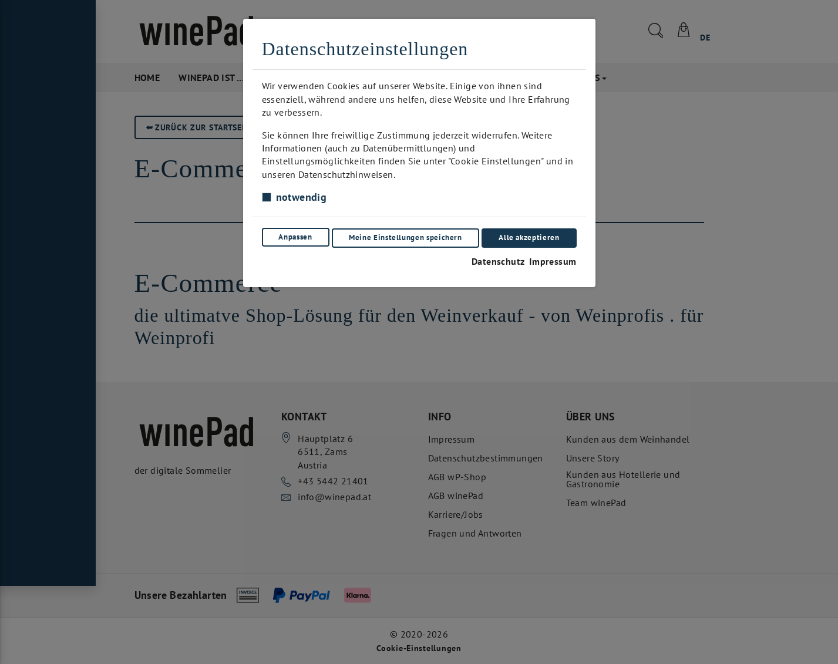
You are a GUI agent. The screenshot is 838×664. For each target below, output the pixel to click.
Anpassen (294, 236)
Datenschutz (495, 258)
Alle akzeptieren (529, 236)
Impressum (553, 258)
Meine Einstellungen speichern (405, 236)
